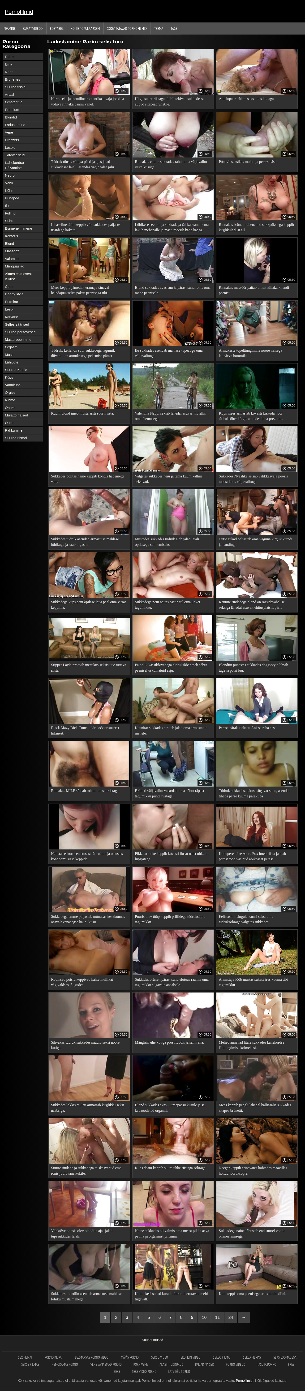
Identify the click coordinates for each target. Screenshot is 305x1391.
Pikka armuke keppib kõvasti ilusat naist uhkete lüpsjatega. (171, 856)
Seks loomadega (284, 1357)
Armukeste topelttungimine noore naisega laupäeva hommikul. (250, 353)
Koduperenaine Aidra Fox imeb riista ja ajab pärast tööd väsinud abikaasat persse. (252, 856)
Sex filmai (25, 1357)
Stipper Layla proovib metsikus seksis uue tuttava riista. (88, 667)
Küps (9, 377)
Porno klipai (54, 1357)
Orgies (10, 392)
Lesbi (9, 309)
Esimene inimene (18, 228)
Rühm (9, 57)
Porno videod (235, 1364)
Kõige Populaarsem (85, 28)
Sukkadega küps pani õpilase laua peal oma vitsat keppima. (88, 604)
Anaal (9, 94)
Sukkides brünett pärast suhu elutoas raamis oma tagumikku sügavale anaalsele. (172, 982)
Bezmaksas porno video (92, 1357)
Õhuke (10, 408)
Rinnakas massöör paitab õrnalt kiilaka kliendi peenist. (254, 290)
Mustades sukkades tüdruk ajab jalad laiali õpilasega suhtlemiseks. (167, 542)
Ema (8, 64)
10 (204, 1317)
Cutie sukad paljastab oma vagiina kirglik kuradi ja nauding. (255, 542)
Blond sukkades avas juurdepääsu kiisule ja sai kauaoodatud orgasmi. (170, 1107)
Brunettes (12, 79)
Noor (9, 72)
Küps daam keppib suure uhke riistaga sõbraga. (170, 1168)
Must (9, 355)
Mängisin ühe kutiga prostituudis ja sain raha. (169, 1042)
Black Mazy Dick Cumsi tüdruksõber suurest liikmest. (85, 730)
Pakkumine (13, 430)
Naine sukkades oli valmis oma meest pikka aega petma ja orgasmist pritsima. (172, 1233)
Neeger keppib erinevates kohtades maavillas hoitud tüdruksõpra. (253, 1170)
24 (230, 1317)
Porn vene (140, 1364)
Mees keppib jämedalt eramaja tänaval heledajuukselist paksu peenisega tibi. (80, 290)
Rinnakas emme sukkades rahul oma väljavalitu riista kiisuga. (171, 164)
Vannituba (13, 385)
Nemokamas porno (65, 1364)
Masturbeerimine (18, 339)
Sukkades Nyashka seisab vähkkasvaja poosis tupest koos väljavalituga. (253, 479)
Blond (9, 243)
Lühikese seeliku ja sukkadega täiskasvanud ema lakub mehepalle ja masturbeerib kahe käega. (172, 227)
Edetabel (57, 28)
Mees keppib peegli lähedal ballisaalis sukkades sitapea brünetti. (255, 1107)
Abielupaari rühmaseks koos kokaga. (247, 99)
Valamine (12, 259)
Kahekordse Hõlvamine (14, 165)
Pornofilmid (19, 12)
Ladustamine (15, 125)
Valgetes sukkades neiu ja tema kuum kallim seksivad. (168, 479)
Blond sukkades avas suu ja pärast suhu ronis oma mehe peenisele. (172, 290)
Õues (9, 423)
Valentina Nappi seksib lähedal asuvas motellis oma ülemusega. (170, 416)
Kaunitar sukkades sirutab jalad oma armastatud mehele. (171, 730)
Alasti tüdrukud (171, 1364)
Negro (10, 175)
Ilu (7, 206)
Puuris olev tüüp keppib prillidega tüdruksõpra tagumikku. (170, 919)
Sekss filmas (30, 1364)
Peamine (10, 28)
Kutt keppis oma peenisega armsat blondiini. (252, 1294)
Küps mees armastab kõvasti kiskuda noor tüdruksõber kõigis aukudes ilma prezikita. (251, 416)
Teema (158, 28)
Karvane (11, 317)
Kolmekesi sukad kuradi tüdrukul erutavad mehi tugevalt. (171, 1296)
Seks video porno (144, 1371)
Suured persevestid (20, 332)
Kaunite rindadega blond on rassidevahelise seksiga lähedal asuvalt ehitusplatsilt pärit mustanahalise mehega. (252, 605)
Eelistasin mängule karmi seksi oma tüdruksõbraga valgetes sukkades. (246, 919)
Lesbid (10, 147)
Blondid (11, 117)
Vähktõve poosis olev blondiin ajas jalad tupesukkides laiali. (81, 1233)
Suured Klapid (16, 370)
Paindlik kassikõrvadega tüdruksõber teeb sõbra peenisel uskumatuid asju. (171, 667)
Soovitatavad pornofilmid (127, 28)
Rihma (10, 400)
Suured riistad (16, 438)
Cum (9, 286)
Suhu (9, 221)
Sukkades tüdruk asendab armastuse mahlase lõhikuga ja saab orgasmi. (85, 542)
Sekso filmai (222, 1357)
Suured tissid (15, 87)
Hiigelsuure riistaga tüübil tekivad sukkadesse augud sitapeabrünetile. (169, 101)
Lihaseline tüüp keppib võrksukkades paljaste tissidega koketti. (85, 227)
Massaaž (12, 251)
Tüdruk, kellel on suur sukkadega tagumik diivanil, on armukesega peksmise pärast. (83, 353)
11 (217, 1317)
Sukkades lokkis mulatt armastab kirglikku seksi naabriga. (87, 1107)
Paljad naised (204, 1364)
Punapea (12, 198)
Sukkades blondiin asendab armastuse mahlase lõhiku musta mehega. (86, 1296)
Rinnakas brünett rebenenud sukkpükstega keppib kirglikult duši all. (256, 227)
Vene (9, 132)
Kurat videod (33, 28)
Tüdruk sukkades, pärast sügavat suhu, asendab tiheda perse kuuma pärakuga (254, 793)
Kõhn (9, 190)
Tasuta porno (266, 1364)
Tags (174, 28)
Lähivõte (11, 362)
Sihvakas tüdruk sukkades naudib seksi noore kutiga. (85, 1045)
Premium (12, 110)
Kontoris (11, 236)
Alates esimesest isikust (18, 276)
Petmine (11, 302)
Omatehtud (13, 102)
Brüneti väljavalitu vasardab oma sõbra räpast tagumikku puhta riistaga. (169, 793)
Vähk (9, 183)
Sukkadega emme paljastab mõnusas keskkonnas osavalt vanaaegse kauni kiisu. (88, 919)
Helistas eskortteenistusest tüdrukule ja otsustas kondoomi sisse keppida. (87, 856)
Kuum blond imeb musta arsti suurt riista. (82, 413)
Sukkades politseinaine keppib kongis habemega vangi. (87, 479)
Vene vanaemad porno (106, 1364)
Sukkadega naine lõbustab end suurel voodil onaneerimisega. (252, 1233)
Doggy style (14, 294)
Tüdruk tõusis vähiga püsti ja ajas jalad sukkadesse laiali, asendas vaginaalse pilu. (83, 164)
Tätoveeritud (15, 155)
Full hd (10, 213)
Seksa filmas (252, 1357)
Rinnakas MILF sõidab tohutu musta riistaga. (85, 791)
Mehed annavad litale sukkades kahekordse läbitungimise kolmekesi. (251, 1045)
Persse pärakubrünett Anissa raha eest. (248, 728)
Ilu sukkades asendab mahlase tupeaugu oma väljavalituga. (169, 353)
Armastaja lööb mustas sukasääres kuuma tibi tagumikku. (253, 982)
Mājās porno (130, 1357)
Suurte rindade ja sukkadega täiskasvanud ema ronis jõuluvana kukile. (86, 1170)
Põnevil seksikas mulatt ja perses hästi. (248, 162)
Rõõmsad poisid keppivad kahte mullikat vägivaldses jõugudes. (82, 982)
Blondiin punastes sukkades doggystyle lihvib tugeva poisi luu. (253, 667)
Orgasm (11, 347)
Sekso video (160, 1357)
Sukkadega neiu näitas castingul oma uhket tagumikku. (167, 604)
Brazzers (12, 140)
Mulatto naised (16, 415)
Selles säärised (17, 324)
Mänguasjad (14, 266)
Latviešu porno (179, 1371)
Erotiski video (190, 1357)
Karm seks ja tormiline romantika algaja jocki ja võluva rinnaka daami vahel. (87, 101)
